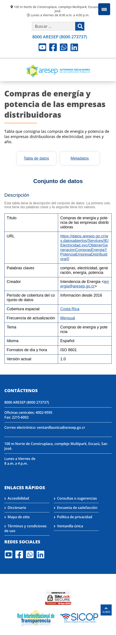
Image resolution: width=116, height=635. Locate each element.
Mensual (67, 318)
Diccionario (17, 507)
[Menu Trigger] (104, 9)
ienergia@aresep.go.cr (84, 283)
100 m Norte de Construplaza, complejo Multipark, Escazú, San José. (59, 9)
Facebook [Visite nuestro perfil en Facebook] (53, 47)
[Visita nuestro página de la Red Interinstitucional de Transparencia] (36, 617)
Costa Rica (69, 309)
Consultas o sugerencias (77, 498)
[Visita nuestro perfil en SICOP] (79, 617)
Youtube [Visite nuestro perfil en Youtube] (42, 47)
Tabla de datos (36, 158)
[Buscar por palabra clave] (53, 26)
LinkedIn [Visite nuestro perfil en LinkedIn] (74, 47)
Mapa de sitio (19, 517)
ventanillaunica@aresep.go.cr (61, 427)
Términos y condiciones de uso (25, 528)
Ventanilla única (70, 526)
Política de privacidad (74, 517)
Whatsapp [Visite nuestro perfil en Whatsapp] (63, 47)
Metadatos (79, 158)
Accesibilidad (18, 498)
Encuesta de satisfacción (77, 507)
